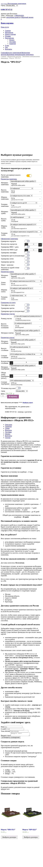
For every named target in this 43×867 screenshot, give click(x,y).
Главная (8, 31)
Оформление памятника (9, 239)
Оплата (11, 40)
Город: (3, 5)
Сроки (7, 428)
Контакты (8, 49)
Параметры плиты (7, 272)
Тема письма (5, 731)
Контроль (8, 430)
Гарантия (12, 43)
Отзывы (8, 36)
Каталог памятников (13, 53)
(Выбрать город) (28, 402)
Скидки (7, 437)
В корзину (13, 396)
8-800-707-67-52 (6, 9)
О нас (7, 45)
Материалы (9, 32)
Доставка (12, 42)
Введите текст (6, 733)
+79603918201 (19, 15)
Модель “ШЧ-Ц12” (29, 832)
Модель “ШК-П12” (8, 832)
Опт (6, 47)
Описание (8, 425)
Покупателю (9, 38)
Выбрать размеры (9, 840)
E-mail (3, 729)
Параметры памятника (9, 179)
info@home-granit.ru (13, 17)
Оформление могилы (14, 56)
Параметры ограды (7, 337)
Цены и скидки (10, 34)
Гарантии (8, 426)
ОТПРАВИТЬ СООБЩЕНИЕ (11, 740)
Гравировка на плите (8, 302)
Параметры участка (8, 314)
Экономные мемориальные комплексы (20, 54)
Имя (2, 727)
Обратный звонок (27, 17)
